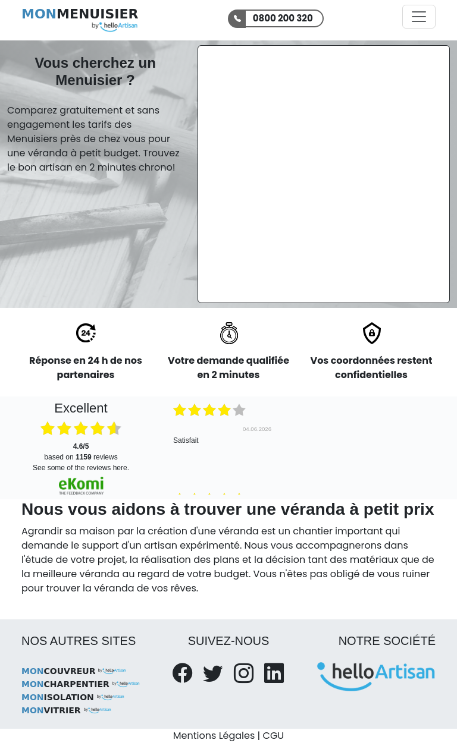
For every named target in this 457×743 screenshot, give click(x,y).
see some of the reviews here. (81, 468)
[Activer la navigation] (419, 17)
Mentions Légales (214, 735)
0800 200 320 (283, 18)
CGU (273, 735)
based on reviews (80, 451)
